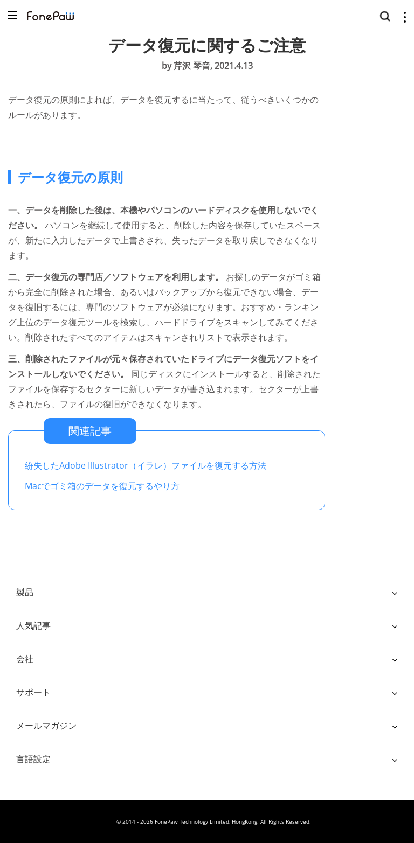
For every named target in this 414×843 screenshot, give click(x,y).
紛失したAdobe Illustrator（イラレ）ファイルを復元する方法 (145, 465)
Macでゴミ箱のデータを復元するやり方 (102, 486)
